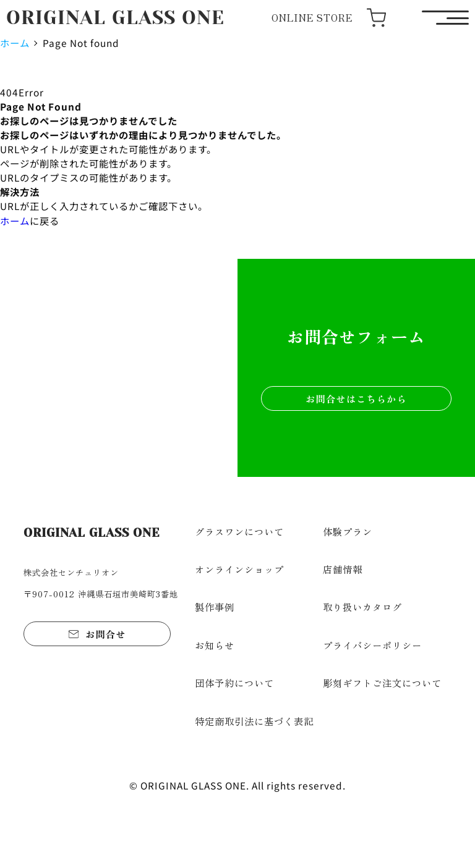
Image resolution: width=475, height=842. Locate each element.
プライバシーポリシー (372, 645)
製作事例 (214, 606)
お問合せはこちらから (356, 398)
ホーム (15, 42)
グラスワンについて (239, 531)
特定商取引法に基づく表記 (254, 721)
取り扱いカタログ (362, 606)
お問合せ (105, 634)
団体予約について (234, 682)
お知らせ (214, 645)
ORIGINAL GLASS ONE (115, 17)
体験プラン (347, 531)
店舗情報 (342, 569)
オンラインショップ (239, 569)
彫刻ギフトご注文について (382, 682)
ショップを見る (119, 398)
